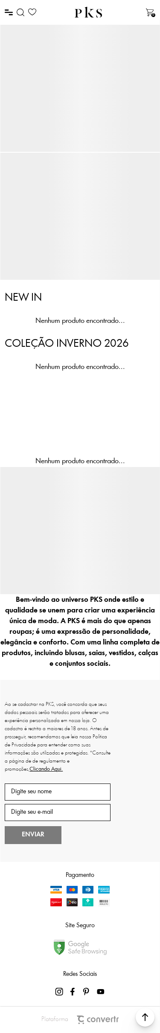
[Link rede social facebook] (73, 991)
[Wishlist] (32, 12)
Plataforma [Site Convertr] (80, 1020)
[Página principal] (88, 12)
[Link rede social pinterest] (87, 991)
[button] (145, 1017)
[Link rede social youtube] (100, 991)
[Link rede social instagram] (59, 991)
